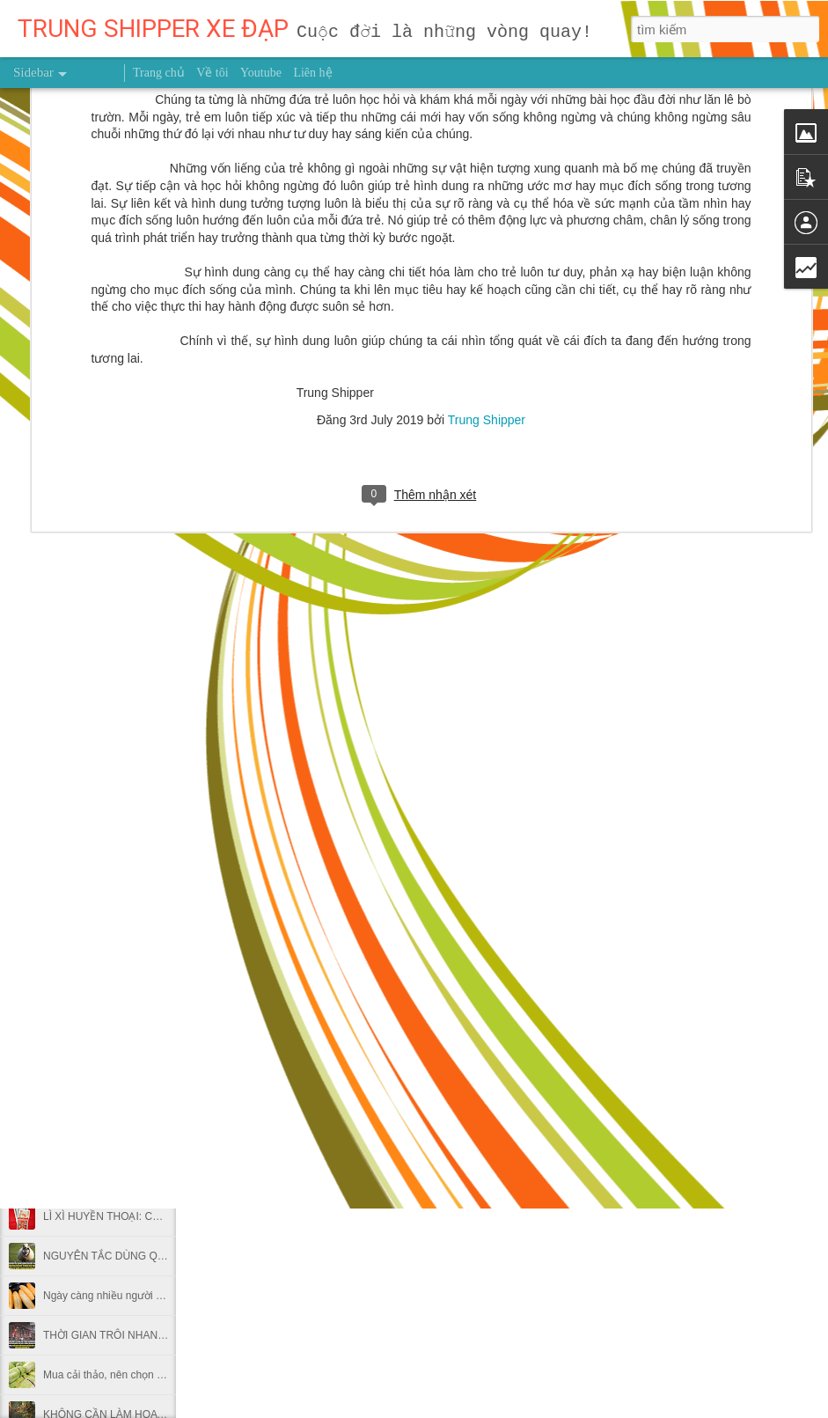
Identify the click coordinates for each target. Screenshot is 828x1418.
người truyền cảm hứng (456, 1052)
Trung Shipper (486, 104)
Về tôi (212, 72)
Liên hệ (312, 72)
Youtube (261, 72)
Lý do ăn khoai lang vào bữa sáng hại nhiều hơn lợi (163, 1137)
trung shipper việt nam (588, 1052)
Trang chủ (159, 72)
